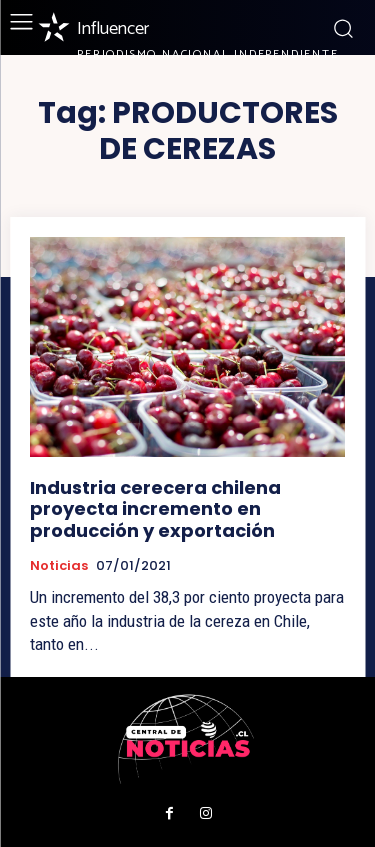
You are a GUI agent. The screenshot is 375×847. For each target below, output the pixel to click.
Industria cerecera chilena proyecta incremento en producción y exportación (155, 509)
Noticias (59, 566)
